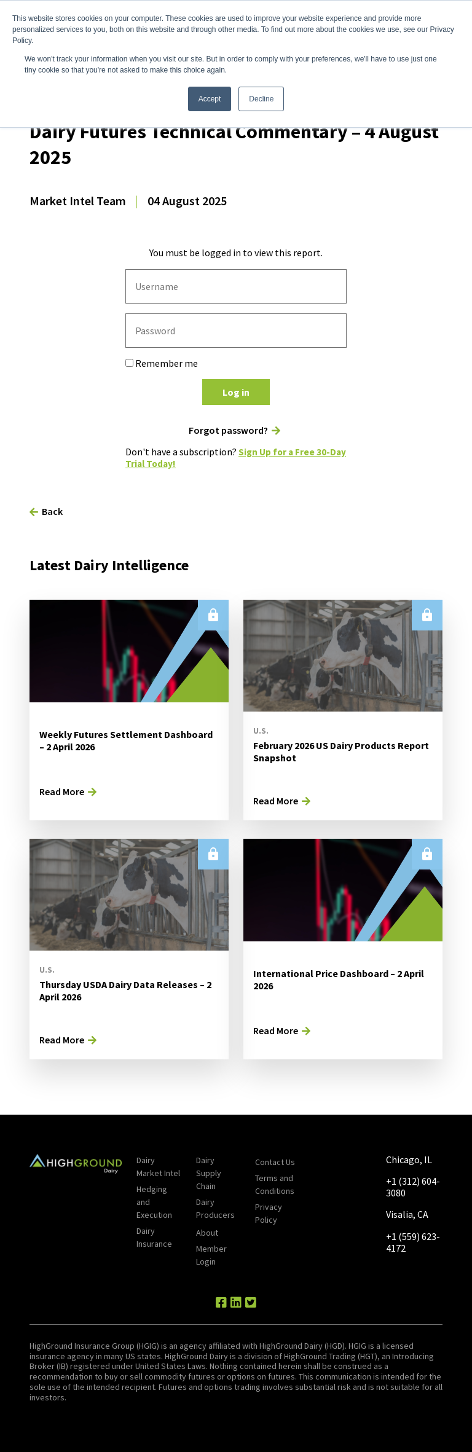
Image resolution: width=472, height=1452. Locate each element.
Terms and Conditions (274, 1184)
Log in (236, 392)
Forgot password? (228, 430)
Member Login (211, 1255)
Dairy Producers (215, 1208)
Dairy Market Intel (158, 1167)
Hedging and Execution (154, 1201)
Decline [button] (261, 99)
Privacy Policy (268, 1213)
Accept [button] (210, 99)
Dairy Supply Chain (208, 1173)
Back (52, 511)
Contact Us (275, 1161)
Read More (61, 791)
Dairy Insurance (154, 1237)
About (207, 1232)
